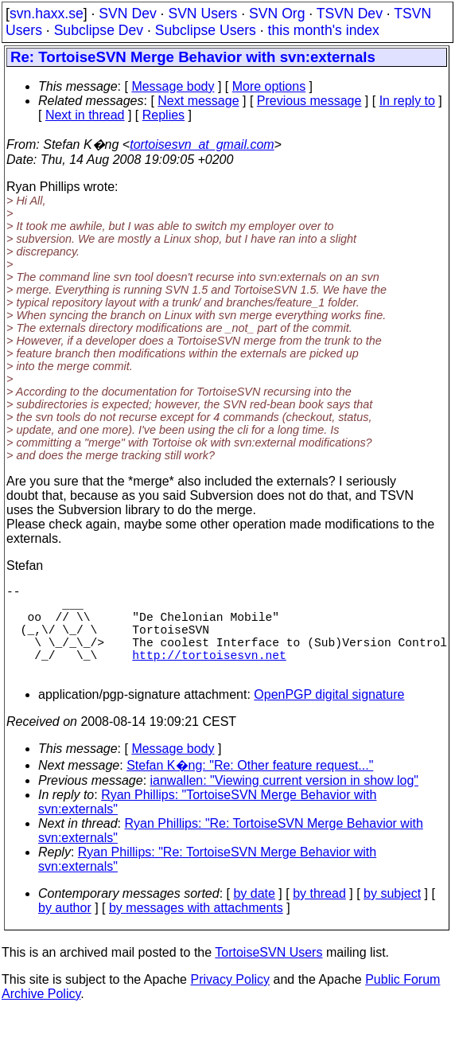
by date (253, 915)
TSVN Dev (350, 13)
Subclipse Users (205, 30)
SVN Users (202, 13)
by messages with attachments (196, 930)
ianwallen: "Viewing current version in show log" (284, 802)
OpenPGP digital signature (329, 716)
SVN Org (277, 13)
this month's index (323, 30)
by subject (392, 915)
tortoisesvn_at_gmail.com (202, 144)
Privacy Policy (230, 1001)
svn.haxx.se (47, 13)
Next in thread (85, 115)
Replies (163, 115)
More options (269, 86)
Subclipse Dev (98, 30)
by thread (319, 915)
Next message (198, 100)
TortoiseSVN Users (268, 974)
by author (64, 930)
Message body (172, 86)
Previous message (309, 100)
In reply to (407, 100)
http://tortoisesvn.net (209, 673)
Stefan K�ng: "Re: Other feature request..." (249, 787)
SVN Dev (127, 13)
